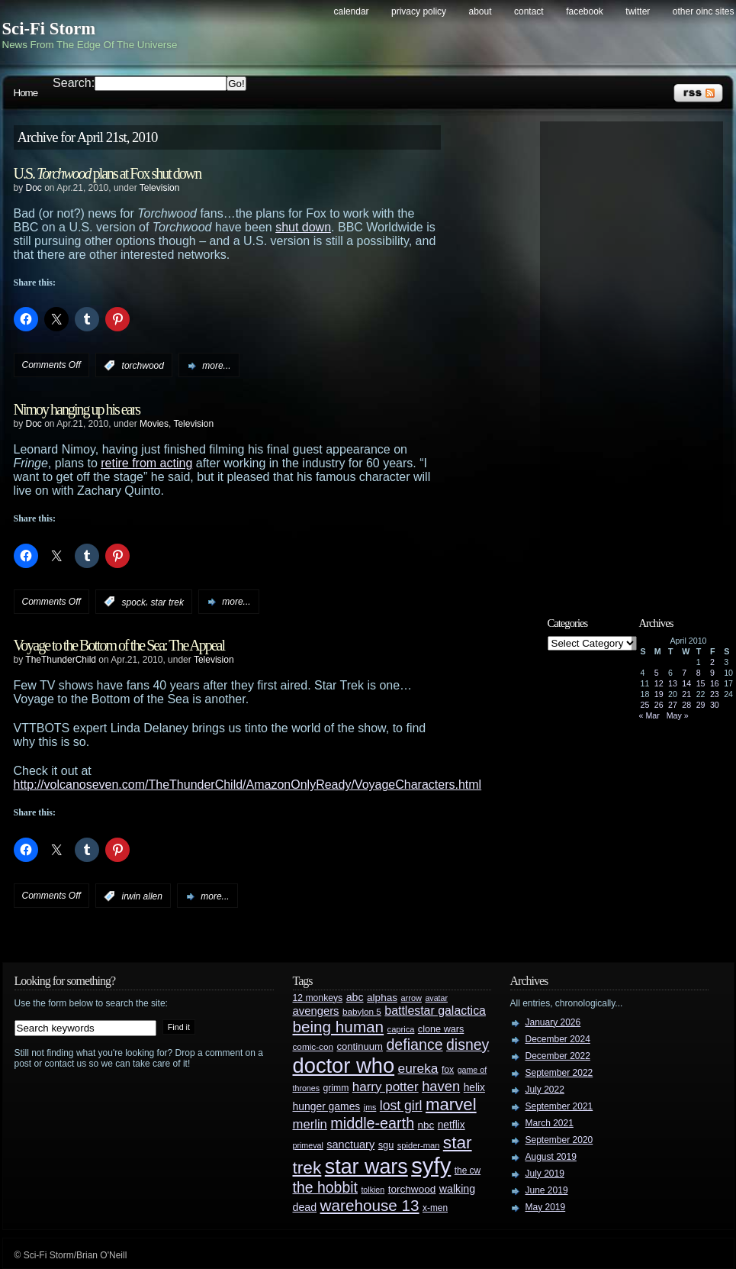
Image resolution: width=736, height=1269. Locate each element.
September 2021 (559, 1106)
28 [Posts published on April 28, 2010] (686, 704)
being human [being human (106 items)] (338, 1026)
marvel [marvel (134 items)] (451, 1104)
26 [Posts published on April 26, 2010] (659, 704)
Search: (74, 82)
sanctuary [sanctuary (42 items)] (350, 1144)
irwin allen (142, 896)
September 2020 (559, 1140)
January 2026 (553, 1022)
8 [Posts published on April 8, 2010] (698, 672)
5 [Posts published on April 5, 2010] (656, 672)
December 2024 (557, 1039)
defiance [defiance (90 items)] (414, 1044)
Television (160, 187)
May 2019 (545, 1207)
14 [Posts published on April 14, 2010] (686, 683)
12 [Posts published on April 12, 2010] (659, 683)
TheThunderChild (60, 659)
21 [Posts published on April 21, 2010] (686, 694)
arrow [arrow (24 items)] (411, 998)
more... (216, 365)
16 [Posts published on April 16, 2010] (714, 683)
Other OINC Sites (703, 11)
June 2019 (546, 1190)
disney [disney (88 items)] (467, 1044)
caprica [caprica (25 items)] (401, 1029)
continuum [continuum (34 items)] (359, 1046)
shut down (303, 227)
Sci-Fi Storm (49, 28)
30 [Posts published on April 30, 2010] (714, 704)
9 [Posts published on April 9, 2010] (712, 672)
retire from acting (146, 463)
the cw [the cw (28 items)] (467, 1170)
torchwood (143, 365)
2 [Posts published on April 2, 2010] (712, 662)
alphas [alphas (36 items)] (382, 997)
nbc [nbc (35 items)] (426, 1125)
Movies (154, 423)
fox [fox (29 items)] (448, 1069)
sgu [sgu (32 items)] (386, 1145)
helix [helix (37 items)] (474, 1087)
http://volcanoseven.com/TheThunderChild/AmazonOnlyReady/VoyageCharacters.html (248, 784)
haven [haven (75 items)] (441, 1086)
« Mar (649, 715)
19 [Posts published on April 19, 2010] (659, 694)
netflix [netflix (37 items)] (451, 1125)
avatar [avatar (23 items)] (436, 998)
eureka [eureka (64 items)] (418, 1068)
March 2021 (549, 1123)
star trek (167, 601)
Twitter (637, 11)
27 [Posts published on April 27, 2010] (672, 704)
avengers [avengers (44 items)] (316, 1011)
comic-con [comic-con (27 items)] (313, 1046)
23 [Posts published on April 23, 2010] (714, 694)
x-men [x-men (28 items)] (435, 1208)
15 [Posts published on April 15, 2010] (700, 683)
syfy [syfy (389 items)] (431, 1165)
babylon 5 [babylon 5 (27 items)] (361, 1011)
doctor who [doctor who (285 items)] (344, 1065)
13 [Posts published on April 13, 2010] (672, 683)
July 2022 (544, 1089)
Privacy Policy (418, 11)
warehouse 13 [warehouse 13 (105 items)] (369, 1205)
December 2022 (557, 1056)
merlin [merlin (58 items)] (310, 1124)
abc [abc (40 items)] (355, 997)
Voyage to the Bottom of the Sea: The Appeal (119, 645)
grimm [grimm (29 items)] (336, 1088)
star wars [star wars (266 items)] (366, 1166)
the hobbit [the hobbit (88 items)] (325, 1187)
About (480, 11)
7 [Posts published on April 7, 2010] (684, 672)
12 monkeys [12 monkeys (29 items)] (318, 998)
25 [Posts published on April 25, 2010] (645, 704)
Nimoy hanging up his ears (77, 409)
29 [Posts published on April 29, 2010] (700, 704)
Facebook (584, 11)
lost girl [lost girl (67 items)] (401, 1105)
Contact (529, 11)
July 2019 (544, 1173)
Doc (34, 187)
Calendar (351, 11)
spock (134, 601)
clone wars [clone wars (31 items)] (441, 1029)
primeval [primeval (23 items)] (308, 1145)
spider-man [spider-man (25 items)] (418, 1145)
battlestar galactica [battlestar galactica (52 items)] (435, 1010)
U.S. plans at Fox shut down (107, 173)
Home (26, 92)
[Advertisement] (639, 357)
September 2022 (559, 1072)
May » (678, 715)
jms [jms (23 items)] (370, 1107)
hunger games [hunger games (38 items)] (327, 1106)
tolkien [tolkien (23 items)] (372, 1189)
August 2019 (551, 1156)
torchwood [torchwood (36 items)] (412, 1189)
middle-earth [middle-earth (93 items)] (372, 1123)
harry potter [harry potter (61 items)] (385, 1087)
